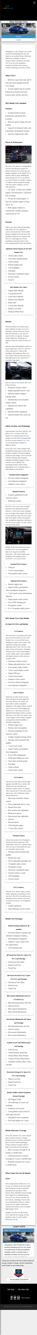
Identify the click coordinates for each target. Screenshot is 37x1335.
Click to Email (25, 1298)
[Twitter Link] (15, 1298)
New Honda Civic (11, 1230)
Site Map (10, 1289)
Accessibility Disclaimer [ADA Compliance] (19, 1279)
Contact (18, 40)
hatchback (11, 433)
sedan (29, 431)
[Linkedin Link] (18, 1298)
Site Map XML (23, 1289)
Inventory (18, 36)
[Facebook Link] (11, 1298)
